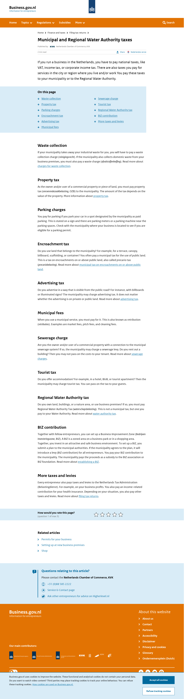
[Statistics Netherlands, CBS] (90, 655)
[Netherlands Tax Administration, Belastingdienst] (42, 655)
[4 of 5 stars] (115, 514)
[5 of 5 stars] (121, 514)
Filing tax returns (77, 33)
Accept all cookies (159, 679)
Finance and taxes (56, 33)
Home (41, 33)
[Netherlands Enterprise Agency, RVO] (18, 655)
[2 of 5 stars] (103, 514)
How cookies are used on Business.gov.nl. (52, 684)
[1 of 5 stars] (97, 514)
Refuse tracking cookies (158, 691)
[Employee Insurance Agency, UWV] (110, 655)
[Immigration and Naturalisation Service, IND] (65, 655)
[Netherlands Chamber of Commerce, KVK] (82, 655)
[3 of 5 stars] (109, 514)
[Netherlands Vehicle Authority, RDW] (99, 655)
